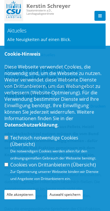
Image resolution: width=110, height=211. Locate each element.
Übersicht (22, 144)
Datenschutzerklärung (30, 125)
